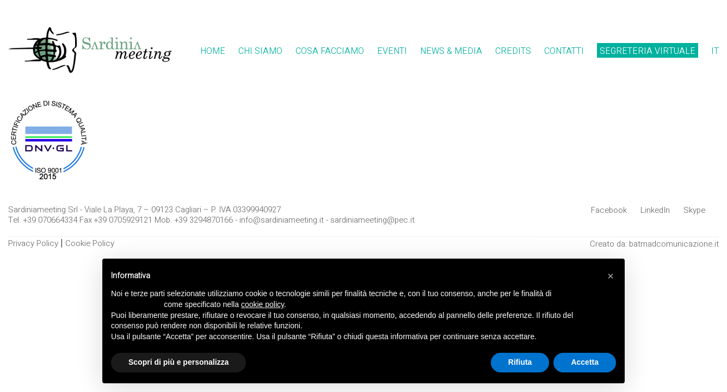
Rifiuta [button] (520, 362)
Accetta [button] (585, 362)
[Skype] (694, 210)
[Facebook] (609, 210)
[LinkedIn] (655, 210)
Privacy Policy (33, 243)
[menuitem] (715, 51)
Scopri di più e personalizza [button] (178, 362)
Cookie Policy (89, 243)
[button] (610, 276)
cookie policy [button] (262, 304)
